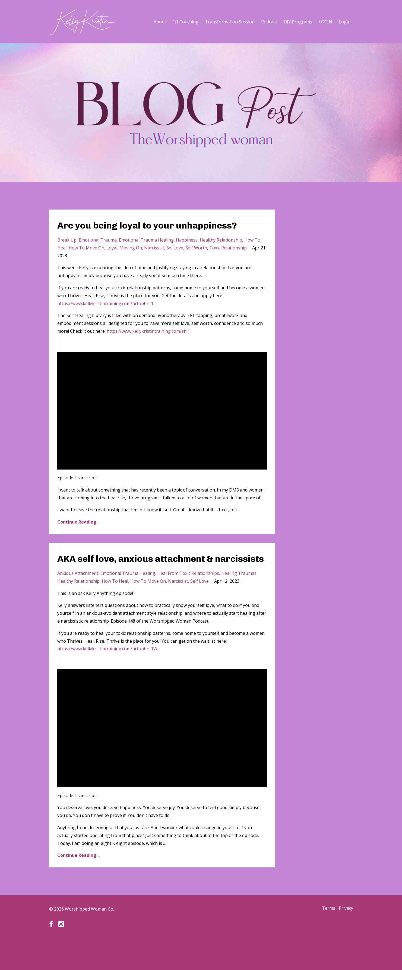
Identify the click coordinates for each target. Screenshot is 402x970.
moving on (130, 262)
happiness (187, 254)
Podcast (269, 22)
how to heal (115, 609)
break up (67, 254)
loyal (111, 262)
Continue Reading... (78, 536)
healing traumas (239, 601)
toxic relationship (228, 262)
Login (344, 22)
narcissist (154, 262)
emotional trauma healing (146, 254)
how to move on (86, 262)
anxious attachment (77, 601)
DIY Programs (298, 22)
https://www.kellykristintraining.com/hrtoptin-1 (105, 318)
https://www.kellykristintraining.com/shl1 (148, 345)
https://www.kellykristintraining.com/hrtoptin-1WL (108, 677)
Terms (325, 937)
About (160, 22)
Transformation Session (230, 22)
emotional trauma (98, 254)
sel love (174, 262)
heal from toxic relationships (188, 601)
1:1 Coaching (185, 22)
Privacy (346, 937)
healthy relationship (221, 254)
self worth (196, 262)
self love (199, 609)
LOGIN (325, 22)
